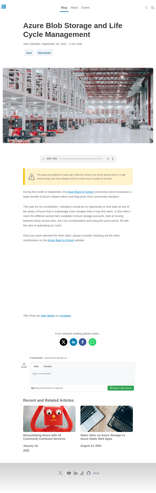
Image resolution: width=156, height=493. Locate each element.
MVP (96, 473)
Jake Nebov (48, 315)
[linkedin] (73, 341)
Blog (64, 7)
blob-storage (44, 52)
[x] (63, 341)
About (74, 7)
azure (29, 52)
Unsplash (65, 315)
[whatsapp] (92, 341)
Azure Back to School (80, 191)
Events (85, 7)
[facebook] (82, 341)
